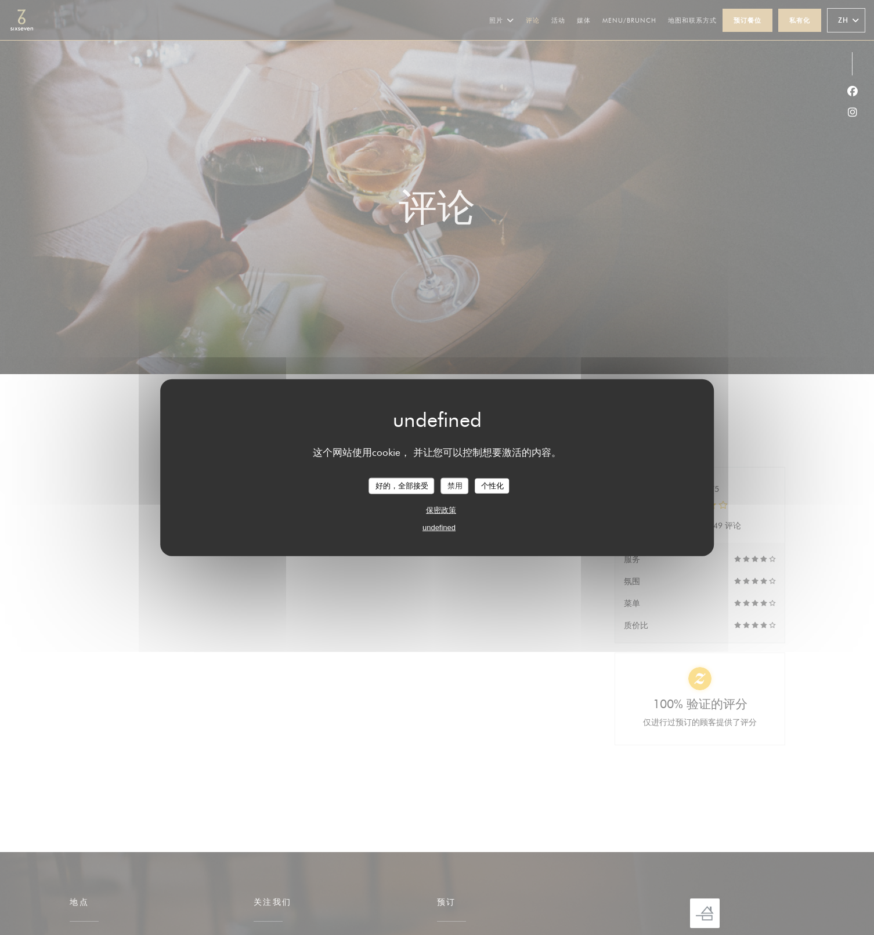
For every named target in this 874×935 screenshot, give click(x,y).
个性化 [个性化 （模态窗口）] (492, 485)
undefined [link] (439, 527)
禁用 (455, 485)
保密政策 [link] (441, 509)
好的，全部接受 (401, 485)
